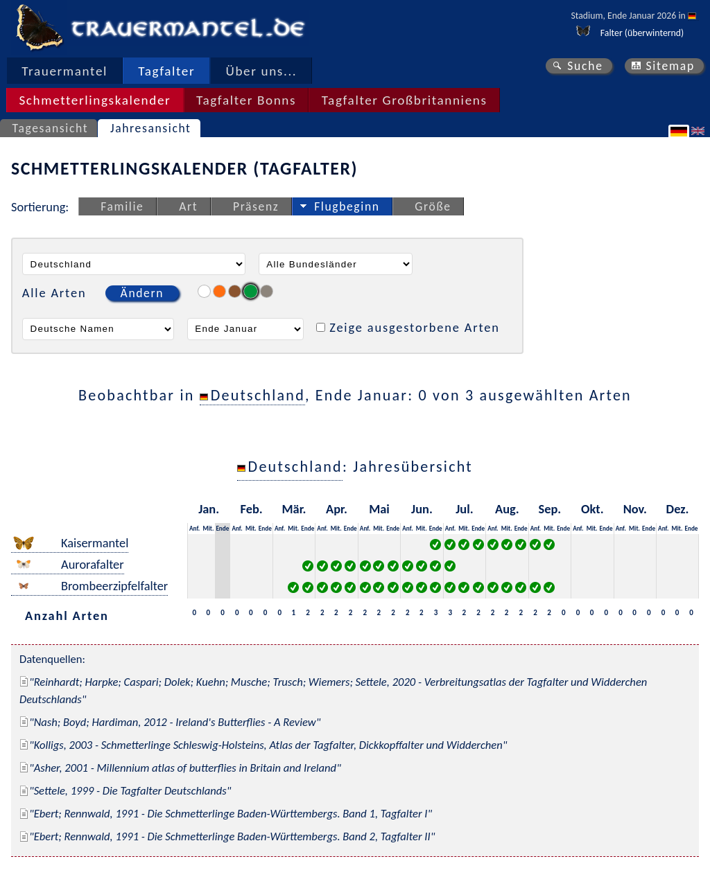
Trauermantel (64, 71)
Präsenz (256, 206)
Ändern (142, 293)
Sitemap (670, 65)
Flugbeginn (346, 206)
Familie (122, 206)
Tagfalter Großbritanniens (404, 100)
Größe (433, 206)
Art (188, 206)
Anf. (194, 528)
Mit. (208, 528)
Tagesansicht (50, 128)
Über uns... (261, 71)
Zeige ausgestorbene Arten (414, 327)
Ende (222, 528)
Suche (585, 65)
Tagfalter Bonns (246, 100)
